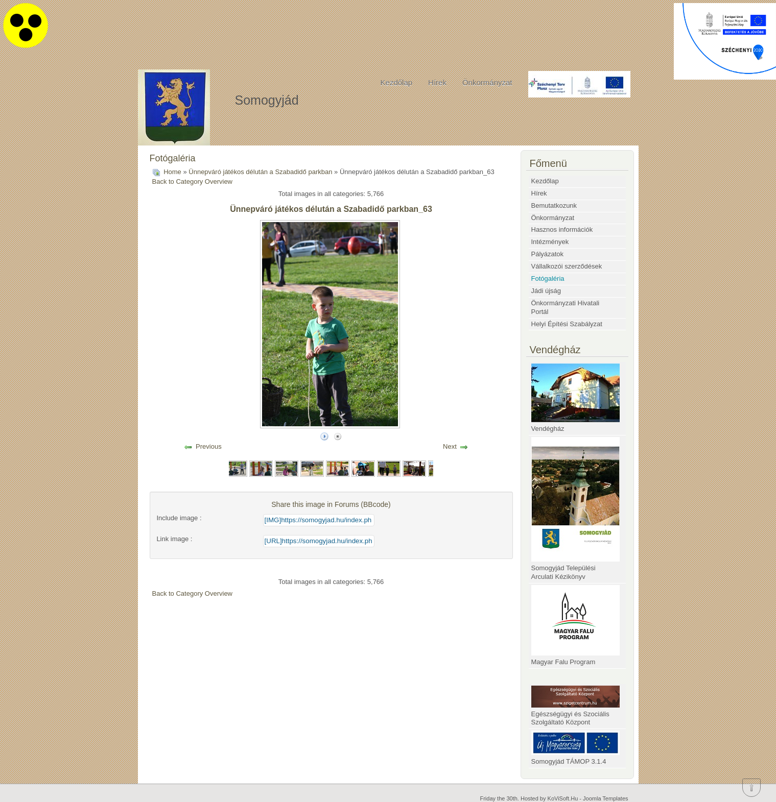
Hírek (437, 82)
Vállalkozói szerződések (566, 266)
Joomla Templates (605, 798)
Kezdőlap (397, 82)
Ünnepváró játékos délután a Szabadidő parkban (260, 172)
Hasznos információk (562, 229)
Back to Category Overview (192, 181)
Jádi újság (546, 291)
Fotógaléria (548, 278)
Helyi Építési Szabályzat (566, 324)
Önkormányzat (487, 82)
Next (450, 446)
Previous (209, 446)
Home (172, 172)
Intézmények (550, 242)
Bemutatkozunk (554, 205)
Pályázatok (547, 254)
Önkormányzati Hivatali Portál (565, 307)
